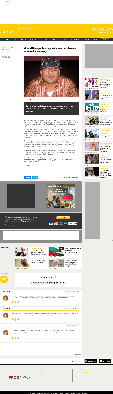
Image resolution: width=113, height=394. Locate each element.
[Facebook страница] (4, 32)
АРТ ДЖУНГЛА (75, 39)
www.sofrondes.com (76, 393)
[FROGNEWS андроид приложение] (90, 361)
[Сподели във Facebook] (3, 57)
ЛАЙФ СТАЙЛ (105, 39)
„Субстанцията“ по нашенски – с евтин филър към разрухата (106, 147)
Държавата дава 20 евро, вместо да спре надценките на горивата (106, 122)
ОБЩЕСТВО (44, 39)
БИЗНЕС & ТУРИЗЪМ (90, 39)
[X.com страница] (8, 32)
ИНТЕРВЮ (33, 39)
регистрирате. (61, 283)
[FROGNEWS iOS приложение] (105, 361)
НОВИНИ (6, 39)
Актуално (43, 378)
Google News (75, 177)
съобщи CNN (105, 133)
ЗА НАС (2, 361)
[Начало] (1, 32)
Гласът (42, 372)
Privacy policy (54, 393)
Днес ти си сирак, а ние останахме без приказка (105, 159)
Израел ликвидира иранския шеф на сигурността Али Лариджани (106, 173)
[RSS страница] (11, 32)
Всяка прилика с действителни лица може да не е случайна (105, 83)
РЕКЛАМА (20, 361)
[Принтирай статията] (9, 57)
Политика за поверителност (36, 361)
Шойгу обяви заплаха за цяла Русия (106, 95)
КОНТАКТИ (11, 361)
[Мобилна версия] (77, 361)
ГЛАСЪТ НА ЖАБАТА (20, 39)
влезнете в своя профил (39, 283)
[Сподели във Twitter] (6, 57)
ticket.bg (84, 393)
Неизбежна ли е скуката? (105, 108)
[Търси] (18, 28)
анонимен (6, 291)
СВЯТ (65, 39)
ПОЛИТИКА (55, 39)
